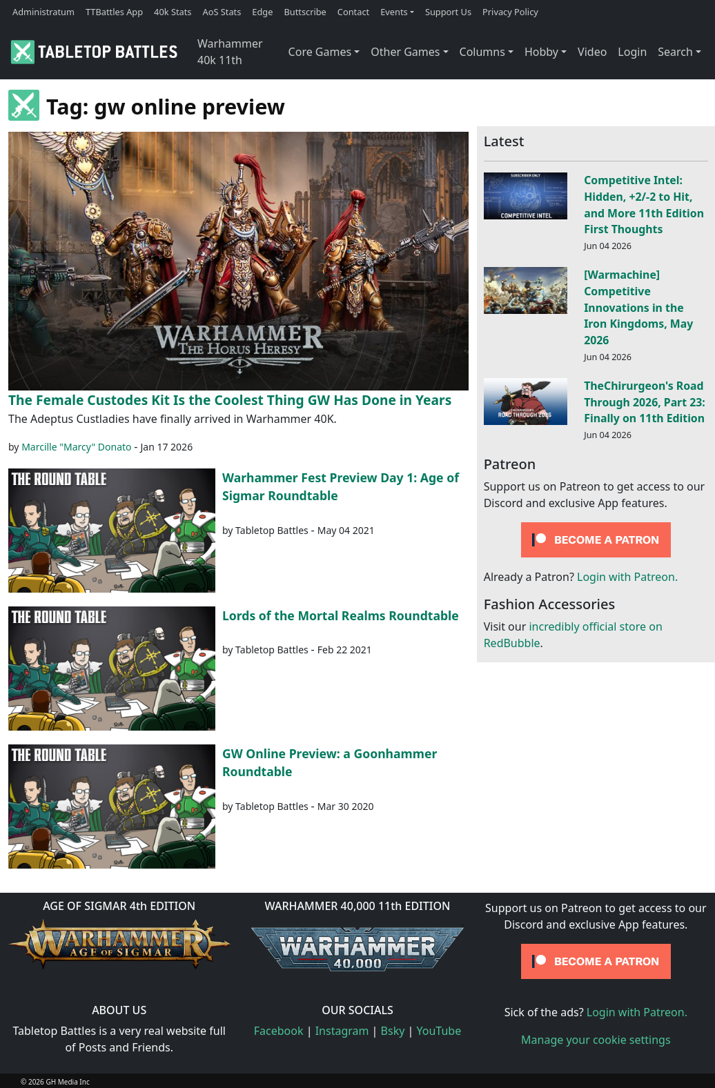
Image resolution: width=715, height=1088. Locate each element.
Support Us (448, 12)
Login (632, 51)
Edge (262, 12)
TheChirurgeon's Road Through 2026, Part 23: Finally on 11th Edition (644, 402)
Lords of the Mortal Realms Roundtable (340, 615)
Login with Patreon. (627, 576)
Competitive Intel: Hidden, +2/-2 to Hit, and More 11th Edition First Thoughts (644, 204)
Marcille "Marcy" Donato (76, 446)
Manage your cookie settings (596, 1039)
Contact (353, 12)
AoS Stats (221, 12)
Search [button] (675, 51)
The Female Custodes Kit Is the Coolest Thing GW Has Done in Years (229, 399)
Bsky (393, 1030)
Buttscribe (305, 12)
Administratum (43, 12)
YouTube (439, 1030)
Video (592, 51)
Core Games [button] (320, 51)
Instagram (342, 1030)
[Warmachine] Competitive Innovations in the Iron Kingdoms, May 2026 (638, 307)
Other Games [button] (405, 51)
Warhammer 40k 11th (230, 52)
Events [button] (394, 12)
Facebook (279, 1030)
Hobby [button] (541, 51)
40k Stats (172, 12)
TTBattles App (114, 12)
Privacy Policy (510, 12)
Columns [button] (482, 51)
